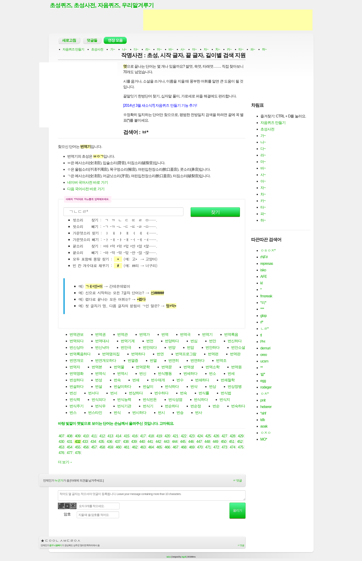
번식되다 (99, 400)
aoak (264, 426)
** (261, 368)
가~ (112, 50)
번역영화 (76, 374)
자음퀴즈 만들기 (73, 50)
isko (263, 270)
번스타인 (95, 413)
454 (69, 448)
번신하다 (235, 341)
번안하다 (212, 348)
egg (263, 381)
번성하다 (76, 380)
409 (77, 436)
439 (133, 442)
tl (261, 335)
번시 (161, 413)
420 (167, 436)
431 (69, 442)
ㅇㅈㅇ (265, 433)
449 (215, 442)
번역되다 (76, 341)
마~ (159, 50)
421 (175, 436)
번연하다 (197, 361)
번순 (216, 406)
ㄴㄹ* (264, 329)
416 (134, 436)
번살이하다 (122, 387)
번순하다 (172, 406)
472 (216, 448)
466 (167, 448)
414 (118, 436)
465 (159, 448)
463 (142, 448)
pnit (263, 400)
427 (224, 436)
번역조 (221, 361)
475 (240, 448)
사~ (182, 50)
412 (102, 436)
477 (69, 453)
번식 (117, 413)
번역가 (144, 335)
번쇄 (135, 380)
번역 (164, 335)
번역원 (236, 367)
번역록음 (231, 335)
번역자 (75, 367)
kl (261, 283)
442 (158, 442)
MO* (263, 439)
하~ (264, 50)
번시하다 (139, 413)
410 (86, 436)
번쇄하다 (202, 380)
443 (166, 442)
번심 (193, 341)
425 (208, 436)
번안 (212, 341)
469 (191, 448)
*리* (263, 303)
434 (93, 442)
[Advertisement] (227, 20)
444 (174, 442)
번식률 (204, 393)
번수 (179, 380)
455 (77, 448)
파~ (252, 50)
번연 (160, 354)
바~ (171, 50)
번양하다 (172, 341)
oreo (263, 355)
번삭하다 (172, 387)
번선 (73, 393)
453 (61, 448)
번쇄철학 (228, 380)
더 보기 (65, 463)
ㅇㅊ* (264, 394)
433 (85, 442)
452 (239, 442)
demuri (265, 348)
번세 (231, 374)
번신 (142, 374)
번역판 (235, 354)
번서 (113, 393)
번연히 (173, 361)
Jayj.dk (183, 557)
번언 (149, 341)
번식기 (148, 406)
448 (207, 442)
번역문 (166, 367)
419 (159, 436)
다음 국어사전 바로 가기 (85, 189)
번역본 (97, 367)
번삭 (193, 387)
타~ (241, 50)
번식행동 (165, 374)
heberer (266, 407)
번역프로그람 (185, 354)
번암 (190, 348)
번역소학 (212, 367)
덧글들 (92, 41)
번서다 (93, 393)
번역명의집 (111, 354)
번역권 (100, 335)
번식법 (226, 393)
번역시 (122, 374)
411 (94, 436)
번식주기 (76, 406)
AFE (263, 277)
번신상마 (76, 348)
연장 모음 (115, 41)
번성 (98, 380)
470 (199, 448)
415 (126, 436)
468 (183, 448)
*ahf (263, 413)
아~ (194, 50)
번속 (117, 380)
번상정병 (235, 387)
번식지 (224, 400)
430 (61, 442)
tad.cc (169, 557)
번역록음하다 (80, 354)
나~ (124, 50)
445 (182, 442)
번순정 (195, 406)
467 (175, 448)
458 (102, 448)
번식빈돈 (150, 400)
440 (142, 442)
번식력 (75, 400)
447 (199, 442)
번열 (153, 361)
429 (240, 436)
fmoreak (266, 296)
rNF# (264, 257)
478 (77, 453)
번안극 (126, 348)
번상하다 (136, 393)
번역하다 (138, 354)
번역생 (188, 367)
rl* (261, 322)
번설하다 (76, 387)
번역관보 (76, 335)
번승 (179, 413)
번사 (198, 413)
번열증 (133, 361)
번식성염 (175, 400)
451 (231, 442)
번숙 (183, 393)
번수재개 (158, 380)
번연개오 (76, 361)
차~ (217, 50)
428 (232, 436)
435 (101, 442)
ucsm (264, 361)
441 (150, 442)
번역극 (185, 335)
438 (125, 442)
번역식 (100, 374)
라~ (147, 50)
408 (69, 436)
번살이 (148, 387)
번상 (212, 387)
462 (134, 448)
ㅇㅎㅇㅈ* (268, 251)
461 (126, 448)
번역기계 (128, 341)
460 (118, 448)
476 (61, 453)
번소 (212, 374)
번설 (98, 387)
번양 (171, 348)
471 (208, 448)
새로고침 (69, 41)
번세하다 (190, 374)
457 (94, 448)
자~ (206, 50)
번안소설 (238, 348)
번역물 (119, 367)
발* (262, 374)
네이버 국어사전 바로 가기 (87, 183)
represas (266, 264)
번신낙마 (102, 348)
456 (86, 448)
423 (191, 436)
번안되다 (150, 348)
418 (151, 436)
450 (223, 442)
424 (199, 436)
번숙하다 (238, 406)
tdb (262, 420)
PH (262, 342)
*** (262, 309)
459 (110, 448)
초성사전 (97, 50)
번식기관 (124, 406)
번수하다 (161, 393)
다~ (136, 50)
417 (142, 436)
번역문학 (143, 367)
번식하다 (201, 400)
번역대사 (102, 341)
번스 (73, 413)
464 (151, 448)
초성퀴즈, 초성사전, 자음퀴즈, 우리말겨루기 (104, 5)
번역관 (122, 335)
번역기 (207, 335)
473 (224, 448)
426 (216, 436)
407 (61, 436)
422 (183, 436)
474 (232, 448)
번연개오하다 (105, 361)
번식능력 (124, 400)
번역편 (213, 354)
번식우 (100, 406)
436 (109, 442)
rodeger (266, 387)
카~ (229, 50)
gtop (263, 316)
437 (117, 442)
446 (191, 442)
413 (110, 436)
